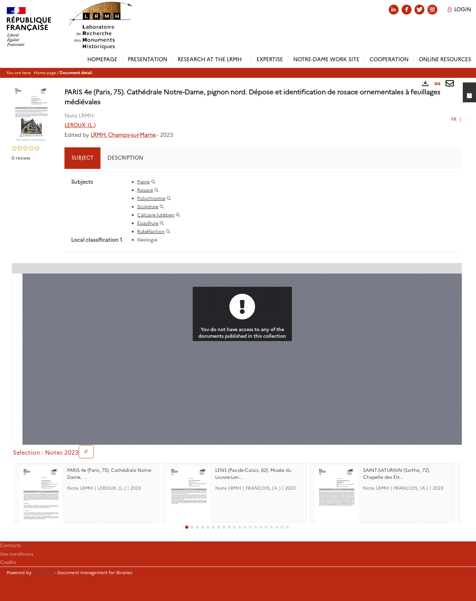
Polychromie (151, 198)
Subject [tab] (82, 158)
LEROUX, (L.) (80, 125)
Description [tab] (125, 158)
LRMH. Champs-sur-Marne (123, 135)
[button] (31, 114)
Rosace (145, 190)
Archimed (43, 572)
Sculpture (147, 207)
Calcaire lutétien (156, 215)
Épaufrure (147, 223)
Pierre (143, 182)
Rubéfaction (151, 231)
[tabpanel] (263, 211)
